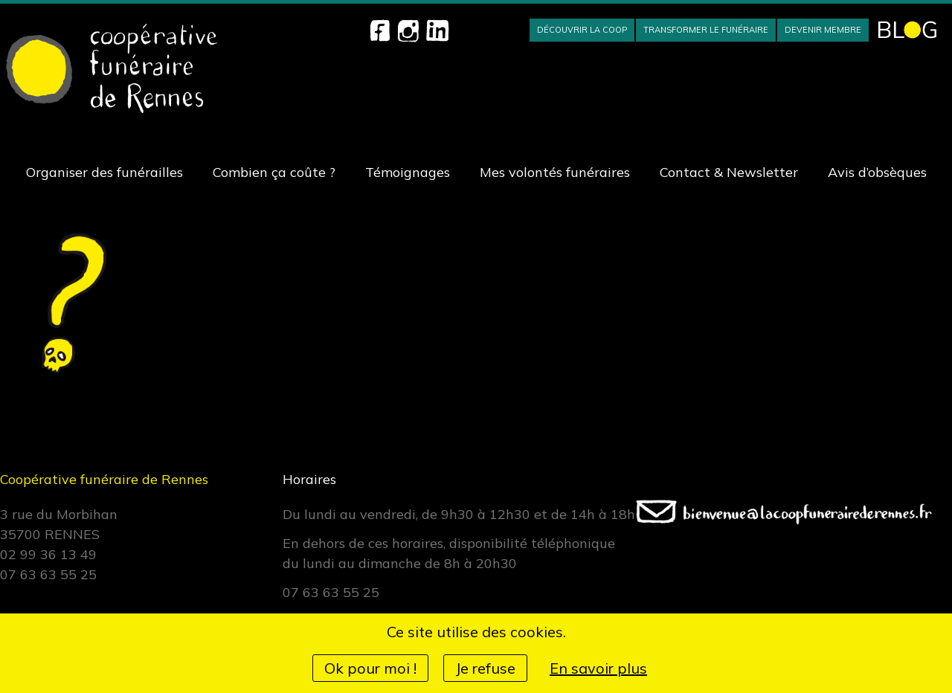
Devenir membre (823, 30)
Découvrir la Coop (582, 30)
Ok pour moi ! (370, 668)
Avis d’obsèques (877, 172)
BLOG (907, 30)
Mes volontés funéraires (555, 172)
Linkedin (437, 30)
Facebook (380, 30)
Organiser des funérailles (104, 172)
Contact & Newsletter (729, 172)
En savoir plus (598, 668)
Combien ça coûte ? (274, 172)
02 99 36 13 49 (48, 554)
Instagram (408, 30)
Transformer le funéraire (705, 30)
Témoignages (407, 172)
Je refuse (485, 668)
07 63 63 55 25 (48, 574)
